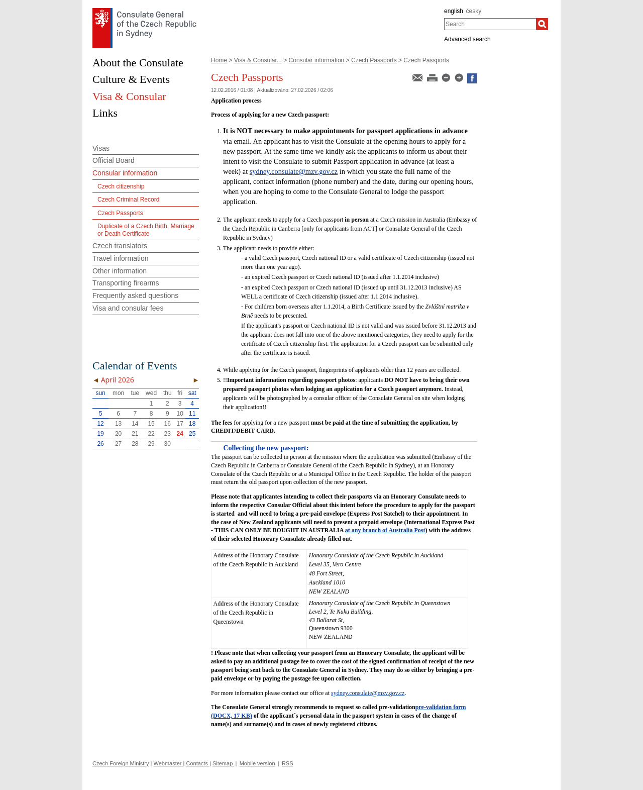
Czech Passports (374, 60)
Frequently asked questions (135, 295)
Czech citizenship (120, 186)
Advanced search (467, 39)
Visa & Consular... (258, 60)
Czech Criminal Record (128, 199)
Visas (101, 148)
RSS (287, 763)
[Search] (542, 24)
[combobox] (490, 24)
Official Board (113, 160)
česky (474, 11)
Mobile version (257, 763)
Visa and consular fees (127, 308)
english (453, 11)
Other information (119, 271)
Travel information (120, 258)
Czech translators (119, 246)
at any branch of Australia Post (385, 530)
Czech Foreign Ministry (120, 763)
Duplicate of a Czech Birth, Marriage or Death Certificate (145, 230)
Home (219, 60)
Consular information (317, 60)
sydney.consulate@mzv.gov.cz (294, 171)
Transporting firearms (125, 283)
